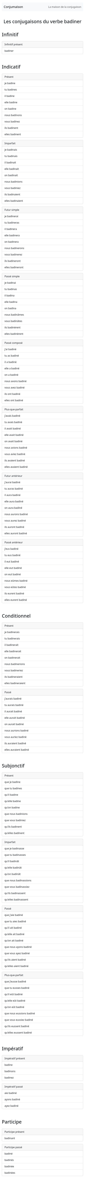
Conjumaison (13, 7)
